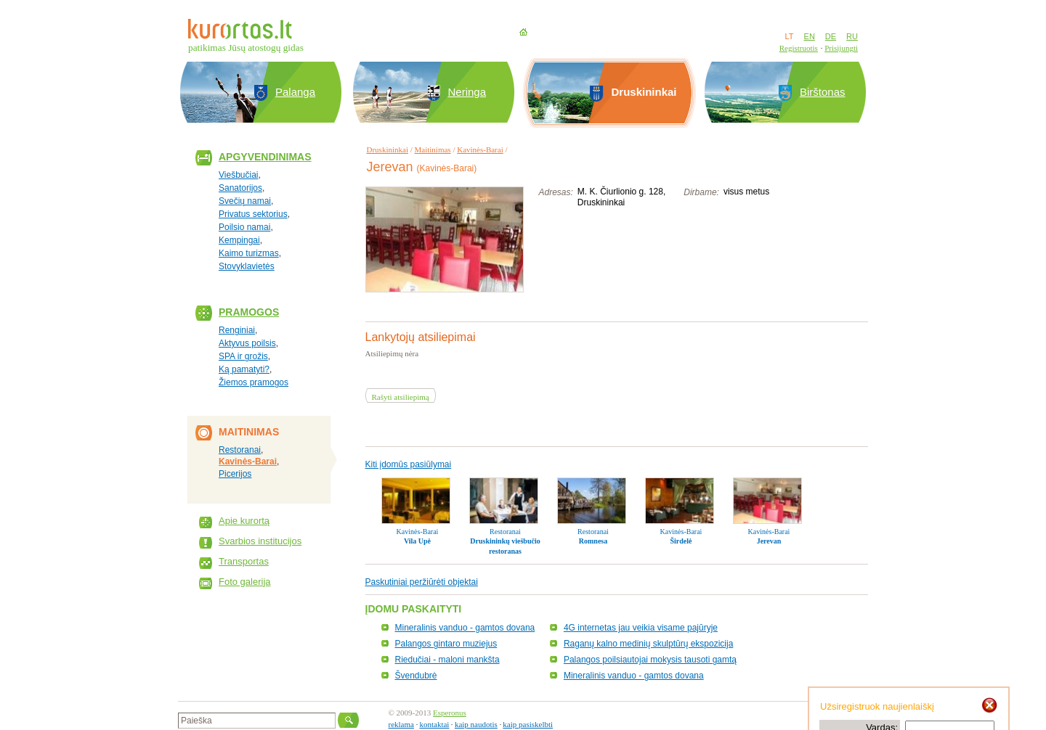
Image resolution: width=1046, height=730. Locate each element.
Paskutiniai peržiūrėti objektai (421, 582)
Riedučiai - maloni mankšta (447, 660)
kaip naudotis (476, 724)
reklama (401, 724)
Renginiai (237, 330)
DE (830, 36)
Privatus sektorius (253, 214)
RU (852, 36)
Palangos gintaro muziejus (446, 644)
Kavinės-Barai (248, 461)
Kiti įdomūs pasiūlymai (408, 464)
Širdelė (681, 541)
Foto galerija (245, 581)
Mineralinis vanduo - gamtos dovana (465, 628)
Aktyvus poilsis (247, 343)
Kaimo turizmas (249, 253)
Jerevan (769, 541)
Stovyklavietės (247, 266)
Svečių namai (245, 201)
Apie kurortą (244, 520)
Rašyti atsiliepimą (400, 397)
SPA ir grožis (243, 356)
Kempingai (239, 240)
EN (809, 36)
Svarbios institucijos (260, 541)
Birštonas (823, 92)
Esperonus (449, 712)
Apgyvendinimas (265, 157)
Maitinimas (433, 149)
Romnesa (593, 541)
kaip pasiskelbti (528, 724)
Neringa (467, 92)
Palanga (295, 92)
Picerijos (235, 474)
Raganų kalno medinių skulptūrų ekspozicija (648, 644)
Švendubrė (416, 675)
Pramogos (249, 312)
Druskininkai (387, 149)
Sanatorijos (240, 188)
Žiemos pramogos (253, 382)
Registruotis (798, 48)
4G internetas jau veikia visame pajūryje (641, 628)
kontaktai (434, 724)
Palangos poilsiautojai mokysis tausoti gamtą (650, 660)
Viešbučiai (238, 175)
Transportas (244, 561)
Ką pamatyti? (244, 369)
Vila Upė (417, 541)
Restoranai (240, 450)
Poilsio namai (244, 227)
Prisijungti (841, 48)
